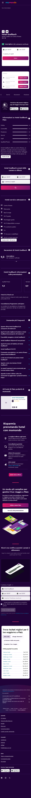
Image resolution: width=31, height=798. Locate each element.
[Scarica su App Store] (15, 770)
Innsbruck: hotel (7, 654)
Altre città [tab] (7, 636)
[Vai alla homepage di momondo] (11, 2)
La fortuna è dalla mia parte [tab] (11, 640)
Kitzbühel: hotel (7, 668)
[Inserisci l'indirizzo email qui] (17, 598)
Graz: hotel (6, 664)
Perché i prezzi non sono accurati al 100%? (16, 702)
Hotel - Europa (14, 708)
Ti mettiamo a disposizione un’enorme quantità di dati (16, 699)
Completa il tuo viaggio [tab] (10, 644)
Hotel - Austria (23, 708)
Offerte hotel (6, 708)
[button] (3, 2)
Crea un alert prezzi (13, 465)
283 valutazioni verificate (20, 44)
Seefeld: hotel (6, 661)
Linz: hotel (6, 670)
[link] (15, 474)
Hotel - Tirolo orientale (11, 710)
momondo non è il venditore (16, 696)
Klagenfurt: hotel (7, 666)
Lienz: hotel (6, 673)
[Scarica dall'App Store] (24, 109)
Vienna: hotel (6, 652)
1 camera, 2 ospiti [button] (8, 54)
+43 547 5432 (6, 41)
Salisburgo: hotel (7, 657)
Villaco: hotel (6, 659)
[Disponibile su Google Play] (14, 109)
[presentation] (24, 109)
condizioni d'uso (19, 613)
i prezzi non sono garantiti (8, 691)
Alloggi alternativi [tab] (17, 636)
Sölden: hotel (6, 675)
